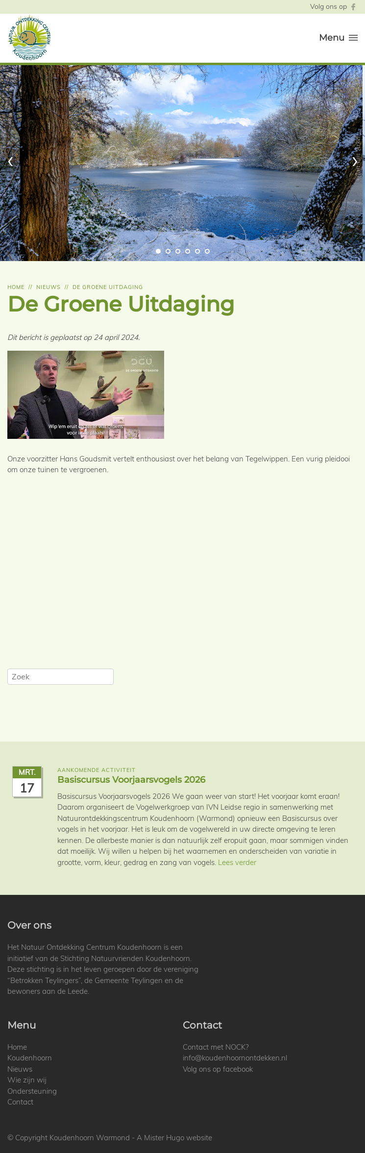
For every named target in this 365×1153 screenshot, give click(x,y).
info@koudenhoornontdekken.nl (235, 1057)
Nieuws (48, 287)
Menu (338, 37)
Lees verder (237, 862)
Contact (20, 1101)
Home (15, 287)
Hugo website (189, 1137)
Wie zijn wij (27, 1079)
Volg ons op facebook (218, 1069)
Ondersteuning (32, 1091)
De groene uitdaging (108, 287)
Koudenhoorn (29, 1057)
